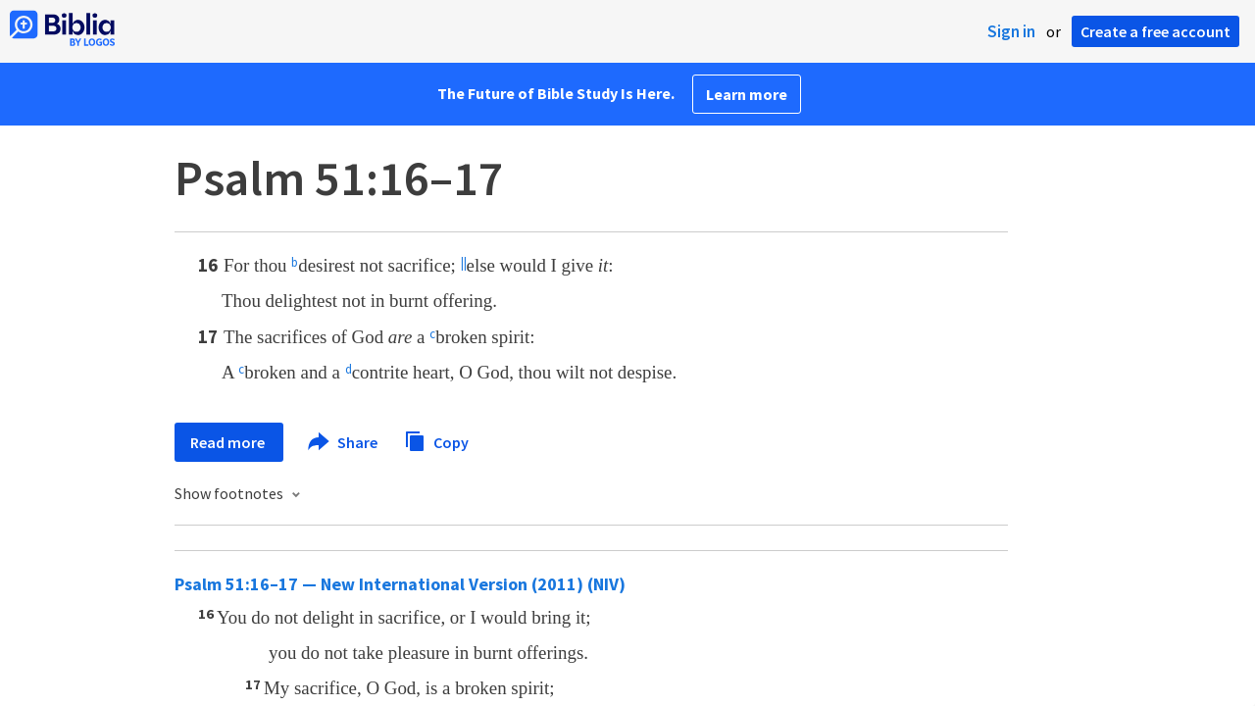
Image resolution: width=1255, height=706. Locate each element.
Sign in (1011, 31)
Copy (436, 439)
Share (343, 442)
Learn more (746, 94)
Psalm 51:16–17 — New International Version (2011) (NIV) (400, 584)
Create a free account (1155, 31)
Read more (229, 442)
